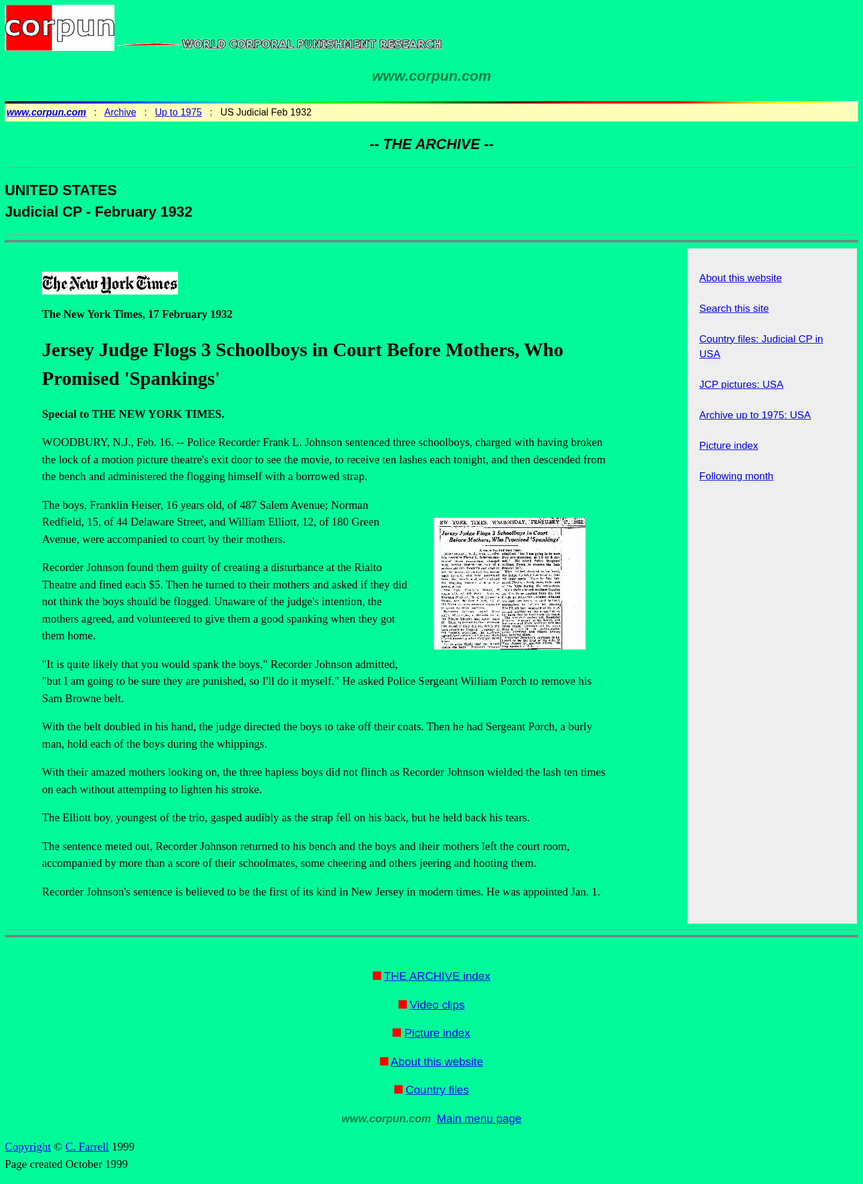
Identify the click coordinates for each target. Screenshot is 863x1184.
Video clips (437, 1004)
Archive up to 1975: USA (755, 415)
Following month (736, 476)
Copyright (28, 1146)
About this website (740, 278)
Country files (437, 1089)
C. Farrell (87, 1146)
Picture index (728, 445)
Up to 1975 (178, 112)
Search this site (734, 308)
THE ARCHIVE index (437, 976)
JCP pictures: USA (741, 384)
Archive (120, 112)
